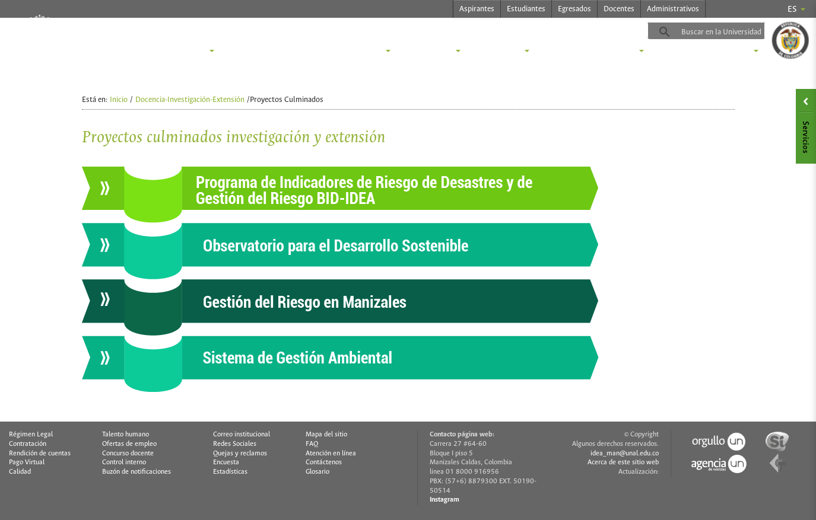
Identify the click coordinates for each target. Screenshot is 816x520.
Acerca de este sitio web (623, 462)
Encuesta (226, 462)
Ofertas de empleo (129, 444)
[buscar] (725, 32)
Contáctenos (324, 462)
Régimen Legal (31, 434)
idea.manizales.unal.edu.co (236, 30)
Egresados (574, 9)
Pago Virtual (27, 462)
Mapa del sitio (326, 434)
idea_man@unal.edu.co (624, 453)
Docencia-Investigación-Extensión (190, 99)
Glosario (317, 472)
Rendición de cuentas (40, 453)
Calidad (20, 472)
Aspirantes (476, 9)
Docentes (619, 9)
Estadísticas (230, 472)
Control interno (124, 462)
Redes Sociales (234, 444)
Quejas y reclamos (240, 453)
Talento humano (125, 434)
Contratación (27, 444)
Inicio (119, 99)
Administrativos (673, 9)
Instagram (444, 499)
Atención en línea (331, 453)
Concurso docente (128, 453)
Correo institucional (241, 434)
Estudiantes (526, 9)
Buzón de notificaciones (136, 472)
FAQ (312, 444)
